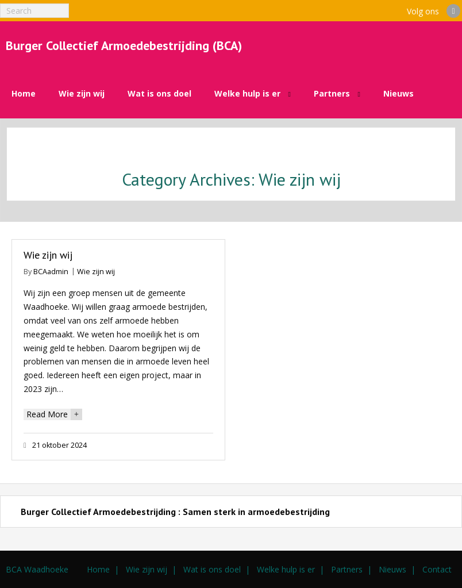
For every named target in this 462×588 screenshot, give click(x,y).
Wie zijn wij (48, 255)
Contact (437, 569)
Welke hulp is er (286, 569)
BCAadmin (50, 271)
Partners (347, 569)
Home (98, 569)
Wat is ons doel (212, 569)
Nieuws (392, 569)
